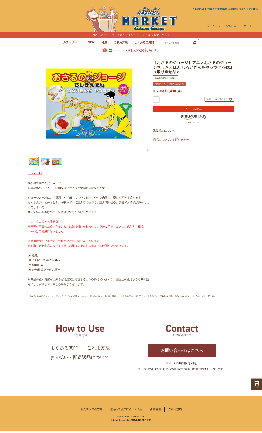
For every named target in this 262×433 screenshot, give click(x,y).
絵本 (114, 296)
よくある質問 (64, 347)
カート (248, 25)
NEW (91, 42)
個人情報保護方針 (91, 411)
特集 (104, 42)
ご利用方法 (121, 42)
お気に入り (232, 25)
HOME (32, 296)
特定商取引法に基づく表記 (126, 411)
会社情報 (155, 411)
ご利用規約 (175, 411)
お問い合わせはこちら (182, 351)
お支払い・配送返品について (79, 357)
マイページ (214, 25)
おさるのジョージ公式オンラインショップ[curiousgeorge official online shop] (71, 296)
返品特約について (164, 130)
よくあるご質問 (144, 42)
